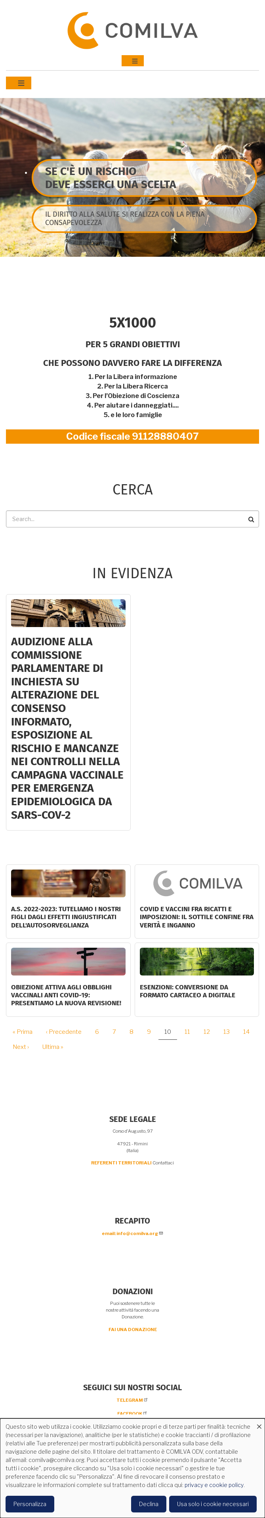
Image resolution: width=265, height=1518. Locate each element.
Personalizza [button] (29, 1504)
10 (170, 1034)
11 (190, 1031)
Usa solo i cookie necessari (213, 1504)
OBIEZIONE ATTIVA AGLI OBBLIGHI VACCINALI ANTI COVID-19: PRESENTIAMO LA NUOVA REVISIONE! (66, 995)
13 (229, 1031)
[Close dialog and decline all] (259, 1423)
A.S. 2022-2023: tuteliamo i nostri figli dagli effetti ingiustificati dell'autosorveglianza (66, 917)
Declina (148, 1504)
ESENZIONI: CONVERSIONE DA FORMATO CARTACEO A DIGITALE (187, 991)
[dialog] (132, 1468)
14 (249, 1031)
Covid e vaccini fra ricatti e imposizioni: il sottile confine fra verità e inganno (197, 917)
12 (210, 1031)
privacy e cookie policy (214, 1484)
